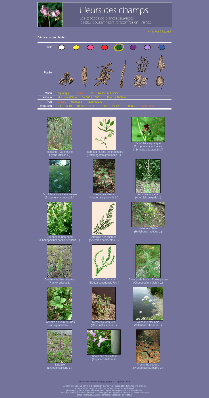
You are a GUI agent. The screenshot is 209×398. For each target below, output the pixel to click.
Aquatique (64, 93)
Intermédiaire (94, 101)
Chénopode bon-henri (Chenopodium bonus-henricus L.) (59, 237)
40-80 (103, 106)
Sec (91, 93)
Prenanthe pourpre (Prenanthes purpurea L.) (148, 365)
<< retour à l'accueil (159, 31)
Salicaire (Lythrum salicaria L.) (59, 365)
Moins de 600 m (67, 97)
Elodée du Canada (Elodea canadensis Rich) (104, 279)
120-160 (130, 106)
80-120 (116, 106)
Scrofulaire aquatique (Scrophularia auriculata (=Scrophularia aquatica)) (148, 145)
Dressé (62, 101)
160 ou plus (147, 106)
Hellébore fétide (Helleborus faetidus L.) (148, 228)
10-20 (80, 106)
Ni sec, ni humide (108, 93)
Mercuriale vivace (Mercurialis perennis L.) (104, 194)
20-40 (91, 106)
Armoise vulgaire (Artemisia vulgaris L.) (148, 194)
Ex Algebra (106, 382)
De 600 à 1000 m (92, 97)
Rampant (76, 101)
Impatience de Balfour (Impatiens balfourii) (104, 356)
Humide (79, 93)
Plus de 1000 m (116, 97)
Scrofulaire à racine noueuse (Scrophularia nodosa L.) (60, 194)
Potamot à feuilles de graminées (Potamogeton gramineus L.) (104, 152)
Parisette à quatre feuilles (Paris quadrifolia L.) (59, 322)
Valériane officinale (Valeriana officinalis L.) (148, 322)
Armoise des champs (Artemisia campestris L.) (104, 237)
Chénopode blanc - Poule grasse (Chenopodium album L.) (148, 279)
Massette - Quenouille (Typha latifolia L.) (60, 152)
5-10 (69, 106)
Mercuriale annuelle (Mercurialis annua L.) (104, 322)
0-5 (59, 106)
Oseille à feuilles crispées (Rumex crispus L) (59, 279)
